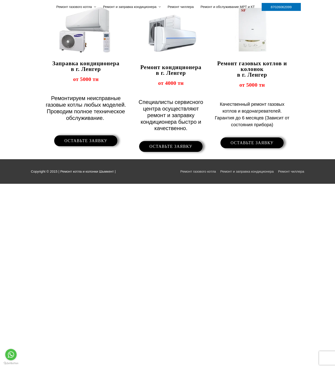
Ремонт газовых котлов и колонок (252, 69)
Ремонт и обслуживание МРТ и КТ (228, 7)
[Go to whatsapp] (11, 354)
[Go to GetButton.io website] (11, 363)
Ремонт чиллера (181, 7)
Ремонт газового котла (74, 7)
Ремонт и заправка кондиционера (129, 7)
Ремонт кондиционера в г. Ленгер (170, 70)
